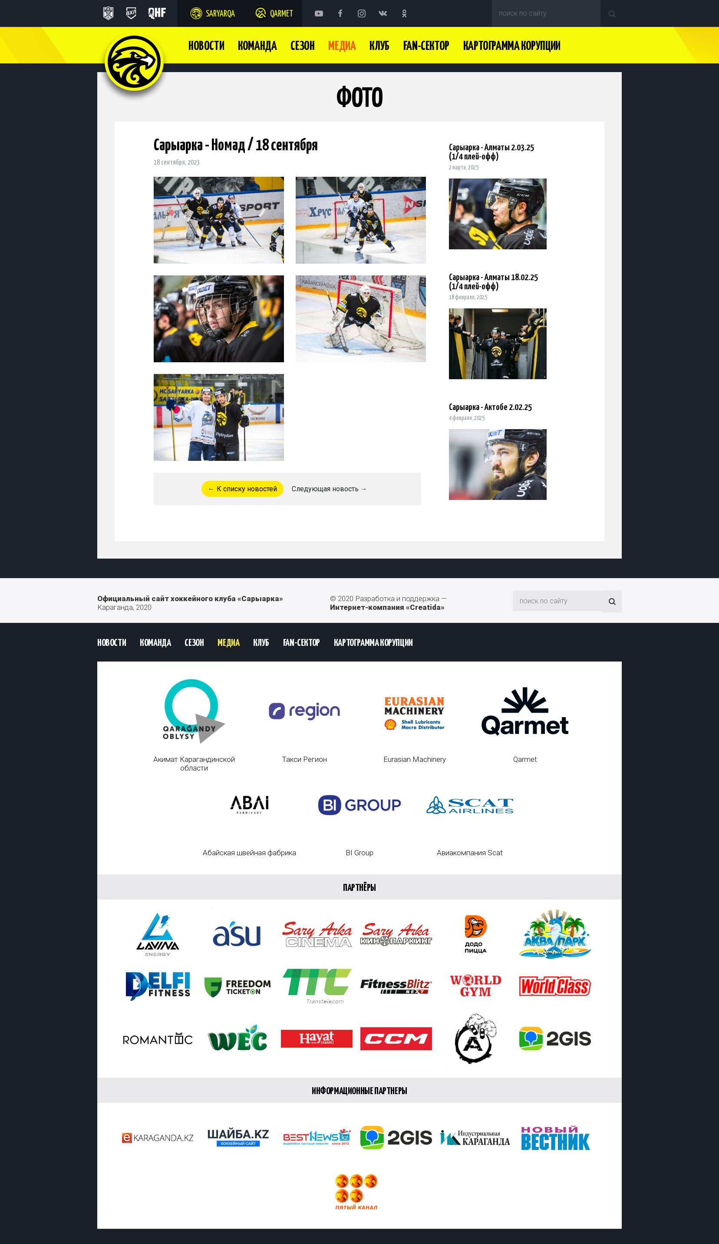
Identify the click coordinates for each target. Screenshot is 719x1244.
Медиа (342, 46)
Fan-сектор (426, 46)
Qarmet (281, 14)
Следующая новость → (329, 489)
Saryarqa (220, 14)
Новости (206, 46)
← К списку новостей (242, 489)
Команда (257, 46)
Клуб (379, 46)
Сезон (302, 46)
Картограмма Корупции (512, 46)
